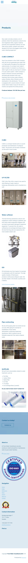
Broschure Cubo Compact (9, 98)
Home (3, 487)
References (4, 490)
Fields (3, 489)
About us (4, 496)
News (3, 492)
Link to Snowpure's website (8, 284)
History (3, 494)
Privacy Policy (6, 453)
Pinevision (24, 557)
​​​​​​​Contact (3, 498)
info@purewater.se (6, 524)
